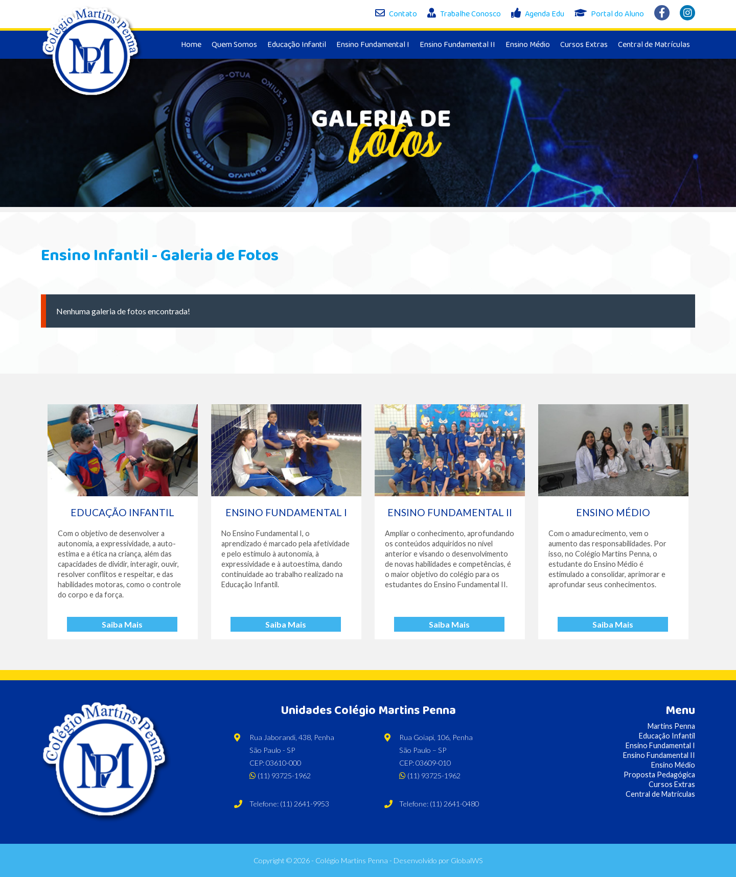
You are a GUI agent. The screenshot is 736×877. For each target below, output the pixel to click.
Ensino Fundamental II (457, 44)
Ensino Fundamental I (372, 44)
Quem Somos (234, 44)
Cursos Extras (584, 44)
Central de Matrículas (654, 44)
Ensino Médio (527, 44)
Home (191, 44)
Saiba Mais (122, 624)
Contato (396, 14)
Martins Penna (671, 726)
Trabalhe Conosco (464, 14)
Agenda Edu (537, 14)
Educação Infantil (296, 44)
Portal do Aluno (609, 14)
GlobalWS (467, 860)
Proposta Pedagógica (659, 774)
